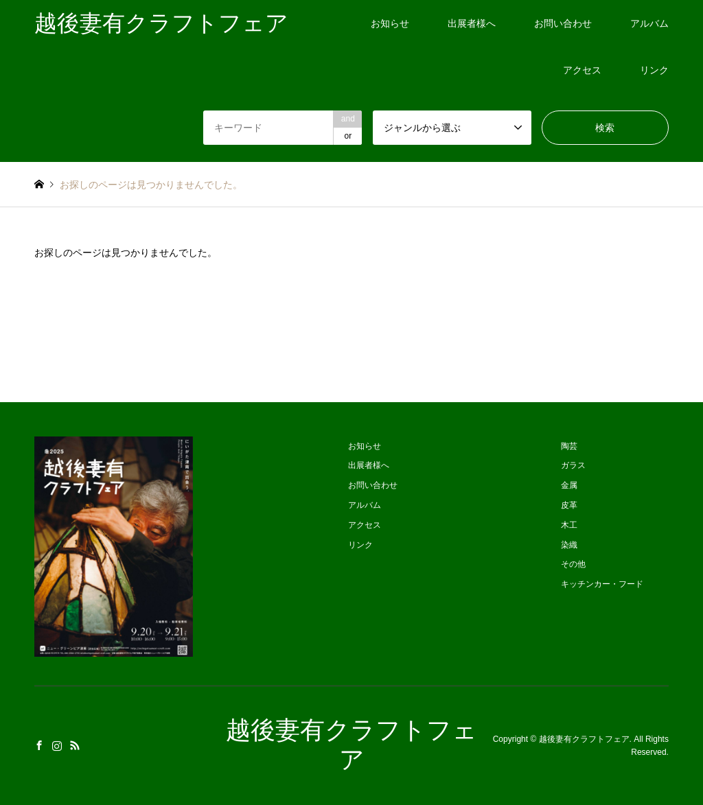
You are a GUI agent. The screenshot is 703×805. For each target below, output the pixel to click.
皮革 (569, 505)
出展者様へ (472, 23)
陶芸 (569, 446)
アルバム (649, 23)
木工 (569, 525)
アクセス (582, 70)
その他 (573, 564)
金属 (569, 485)
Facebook (39, 745)
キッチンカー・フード (602, 584)
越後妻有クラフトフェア (584, 739)
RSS (75, 745)
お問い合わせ (563, 23)
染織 (569, 545)
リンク (654, 70)
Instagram (57, 745)
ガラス (573, 465)
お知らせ (390, 23)
